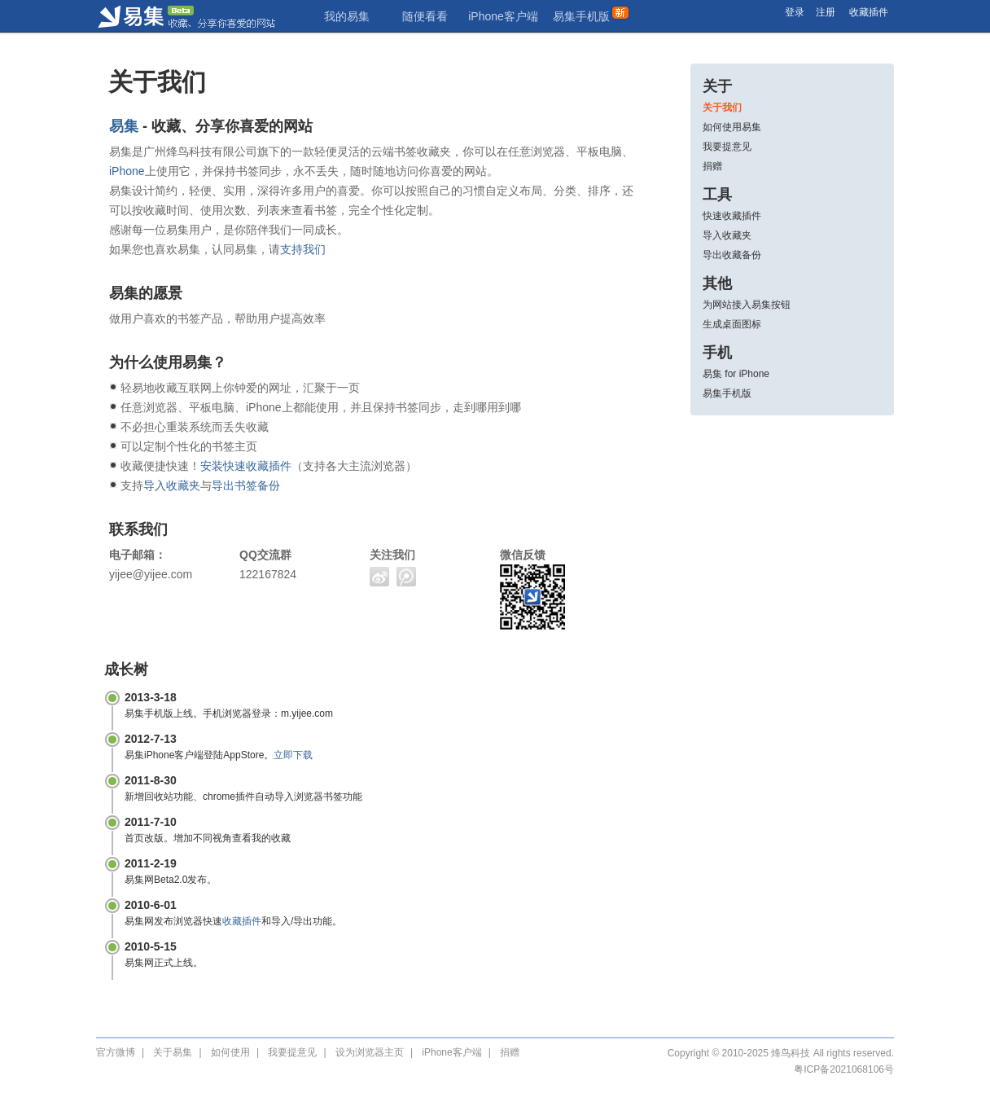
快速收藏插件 (732, 216)
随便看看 (425, 16)
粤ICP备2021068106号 (844, 1069)
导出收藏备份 (732, 255)
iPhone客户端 (503, 16)
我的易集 (347, 16)
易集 (202, 16)
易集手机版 (581, 16)
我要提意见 (727, 146)
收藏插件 (868, 12)
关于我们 (722, 107)
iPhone (127, 171)
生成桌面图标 (732, 324)
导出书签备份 (246, 485)
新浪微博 (379, 576)
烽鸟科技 (790, 1053)
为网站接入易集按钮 (747, 304)
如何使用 (230, 1052)
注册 (825, 12)
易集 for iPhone (736, 374)
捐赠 (712, 166)
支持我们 (303, 249)
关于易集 (172, 1052)
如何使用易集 (732, 127)
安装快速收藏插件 (245, 465)
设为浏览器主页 (369, 1052)
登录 (794, 12)
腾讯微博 (406, 576)
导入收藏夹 (727, 235)
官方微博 (115, 1052)
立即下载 (293, 755)
